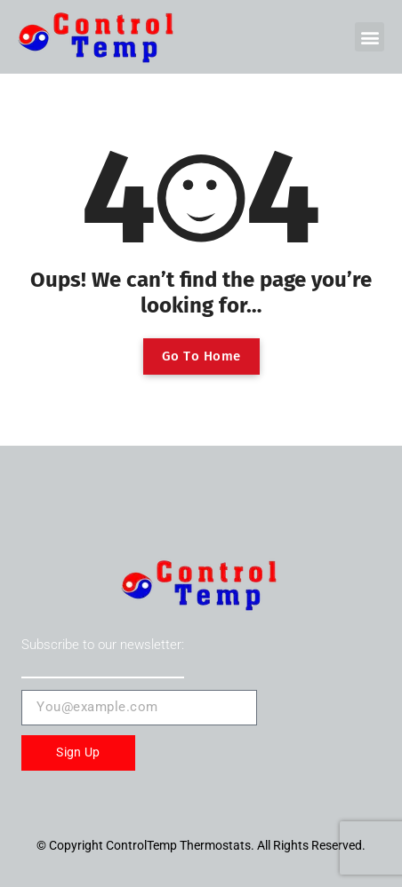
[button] (369, 36)
